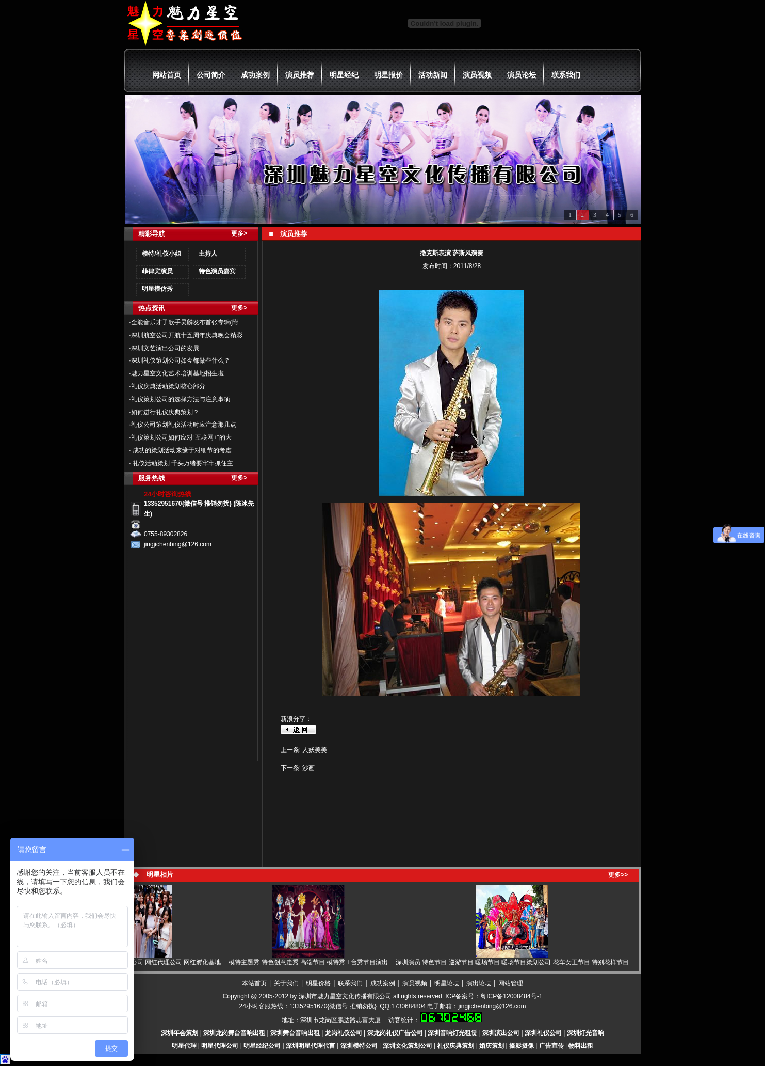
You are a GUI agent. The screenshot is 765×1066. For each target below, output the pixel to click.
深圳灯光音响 (585, 1033)
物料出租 (580, 1045)
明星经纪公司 (262, 1045)
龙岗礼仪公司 (343, 1033)
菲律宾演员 (157, 271)
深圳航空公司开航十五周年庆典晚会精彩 (186, 335)
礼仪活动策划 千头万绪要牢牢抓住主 (182, 463)
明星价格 (318, 983)
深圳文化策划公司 (407, 1045)
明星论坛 (446, 983)
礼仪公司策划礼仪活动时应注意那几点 (183, 424)
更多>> (618, 875)
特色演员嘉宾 (217, 271)
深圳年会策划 (179, 1033)
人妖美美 (314, 750)
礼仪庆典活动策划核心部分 (168, 386)
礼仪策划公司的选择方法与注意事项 (180, 399)
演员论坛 (521, 75)
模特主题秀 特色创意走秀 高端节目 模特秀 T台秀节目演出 (311, 962)
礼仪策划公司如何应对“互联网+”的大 (181, 437)
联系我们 (565, 75)
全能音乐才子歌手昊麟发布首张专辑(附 (184, 322)
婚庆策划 (491, 1045)
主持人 (208, 253)
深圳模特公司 (359, 1045)
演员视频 (477, 75)
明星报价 (388, 75)
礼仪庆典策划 (455, 1045)
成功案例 (255, 75)
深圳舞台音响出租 (295, 1033)
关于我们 (286, 983)
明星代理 (184, 1045)
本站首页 (254, 983)
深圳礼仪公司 (543, 1033)
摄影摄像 (521, 1045)
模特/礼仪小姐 (161, 253)
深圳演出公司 (500, 1033)
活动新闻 (432, 75)
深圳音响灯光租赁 (452, 1033)
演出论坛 (478, 983)
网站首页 (166, 75)
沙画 (308, 768)
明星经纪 (344, 75)
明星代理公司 (219, 1045)
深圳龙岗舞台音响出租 (234, 1033)
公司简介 (211, 75)
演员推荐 (299, 75)
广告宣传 (551, 1045)
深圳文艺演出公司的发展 (165, 348)
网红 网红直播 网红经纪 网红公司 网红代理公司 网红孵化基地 (139, 962)
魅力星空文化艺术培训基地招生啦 (177, 373)
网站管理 (510, 983)
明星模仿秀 (157, 288)
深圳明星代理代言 (310, 1045)
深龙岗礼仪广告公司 (395, 1033)
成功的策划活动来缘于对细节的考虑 (181, 450)
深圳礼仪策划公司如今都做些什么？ (180, 360)
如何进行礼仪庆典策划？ (165, 412)
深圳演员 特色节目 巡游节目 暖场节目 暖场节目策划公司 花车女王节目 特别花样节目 (515, 962)
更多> (239, 233)
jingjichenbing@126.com (492, 1006)
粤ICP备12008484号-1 (511, 996)
